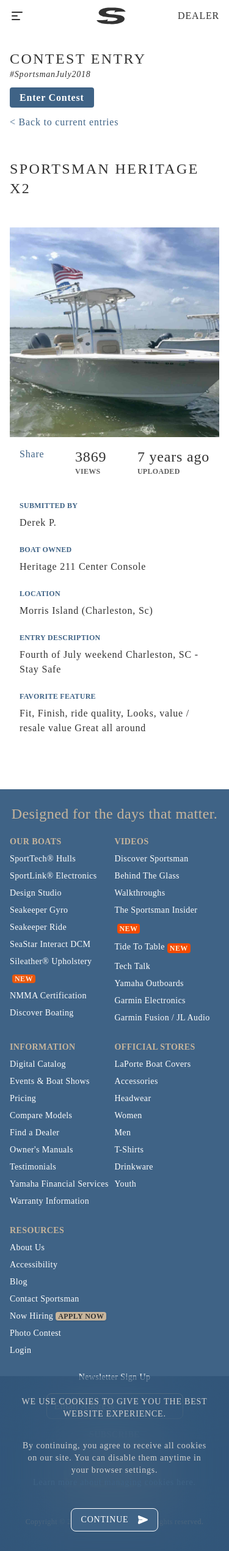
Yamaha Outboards (149, 983)
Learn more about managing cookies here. (114, 1482)
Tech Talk (133, 966)
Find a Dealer (34, 1132)
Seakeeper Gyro (39, 910)
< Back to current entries (64, 122)
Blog (18, 1281)
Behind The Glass (147, 875)
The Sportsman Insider (156, 910)
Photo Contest (35, 1333)
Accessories (136, 1081)
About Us (27, 1247)
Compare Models (41, 1115)
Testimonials (33, 1166)
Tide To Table (140, 946)
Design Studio (36, 892)
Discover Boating (42, 1012)
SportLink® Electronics (53, 875)
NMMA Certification (48, 995)
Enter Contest (52, 97)
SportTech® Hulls (43, 858)
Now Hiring (31, 1316)
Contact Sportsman (44, 1298)
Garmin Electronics (150, 1000)
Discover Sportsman (152, 858)
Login (20, 1350)
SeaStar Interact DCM (50, 944)
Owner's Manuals (41, 1149)
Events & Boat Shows (50, 1081)
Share (32, 454)
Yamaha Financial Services (59, 1183)
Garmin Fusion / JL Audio (162, 1017)
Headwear (133, 1098)
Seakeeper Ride (38, 927)
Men (123, 1132)
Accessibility (33, 1264)
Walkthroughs (140, 892)
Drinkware (134, 1166)
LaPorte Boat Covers (153, 1064)
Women (128, 1115)
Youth (126, 1183)
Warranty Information (49, 1201)
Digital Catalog (38, 1064)
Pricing (23, 1098)
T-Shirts (129, 1149)
